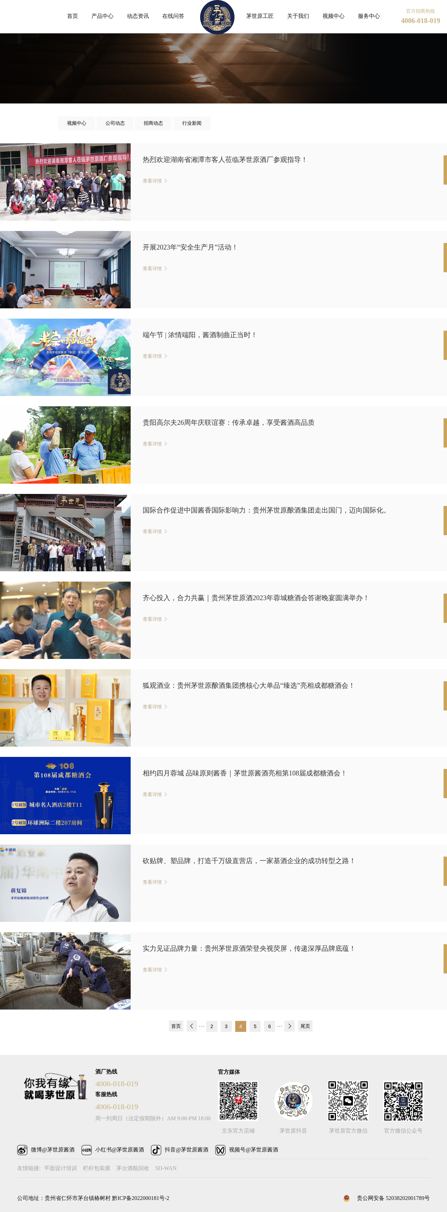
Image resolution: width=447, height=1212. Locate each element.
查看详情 (153, 181)
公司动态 (115, 123)
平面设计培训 (60, 1168)
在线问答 (173, 16)
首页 (72, 16)
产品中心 (102, 16)
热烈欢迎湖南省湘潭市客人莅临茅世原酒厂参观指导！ (225, 159)
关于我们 (298, 16)
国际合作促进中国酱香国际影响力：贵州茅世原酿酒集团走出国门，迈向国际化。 (266, 510)
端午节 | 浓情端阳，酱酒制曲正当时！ (200, 335)
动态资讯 (138, 16)
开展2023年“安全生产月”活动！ (190, 247)
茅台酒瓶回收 (132, 1168)
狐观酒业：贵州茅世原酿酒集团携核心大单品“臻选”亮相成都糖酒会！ (249, 685)
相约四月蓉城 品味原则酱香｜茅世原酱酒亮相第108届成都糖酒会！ (245, 773)
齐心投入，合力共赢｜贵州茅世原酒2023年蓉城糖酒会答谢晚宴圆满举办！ (256, 598)
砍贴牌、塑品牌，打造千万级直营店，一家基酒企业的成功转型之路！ (249, 860)
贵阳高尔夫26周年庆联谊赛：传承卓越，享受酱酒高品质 (229, 422)
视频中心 (334, 16)
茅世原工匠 (260, 16)
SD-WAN (165, 1168)
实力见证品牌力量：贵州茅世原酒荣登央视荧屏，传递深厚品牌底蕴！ (249, 948)
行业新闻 (191, 123)
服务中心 (369, 16)
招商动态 (153, 123)
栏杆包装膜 (96, 1168)
